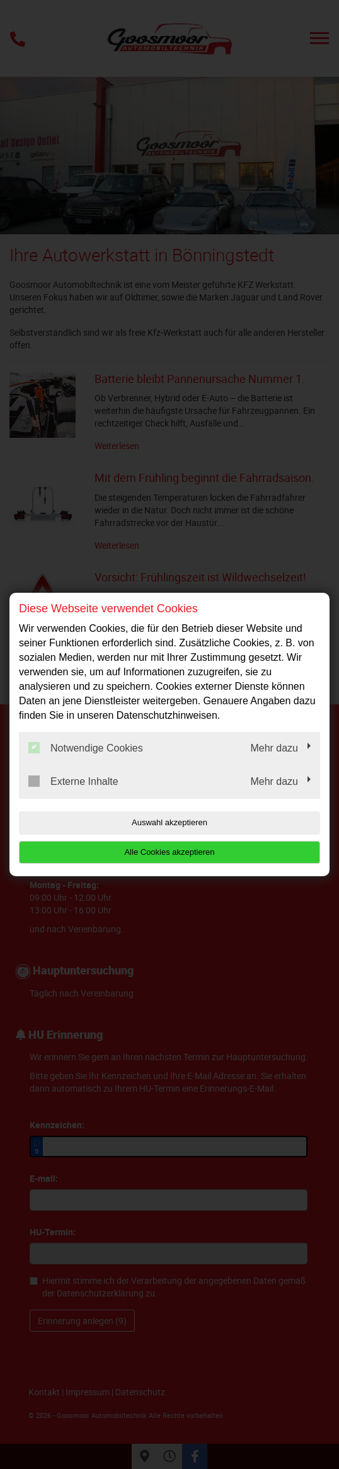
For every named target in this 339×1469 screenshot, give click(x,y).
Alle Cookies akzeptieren (169, 852)
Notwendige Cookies (85, 747)
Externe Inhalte (73, 781)
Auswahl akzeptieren (169, 822)
